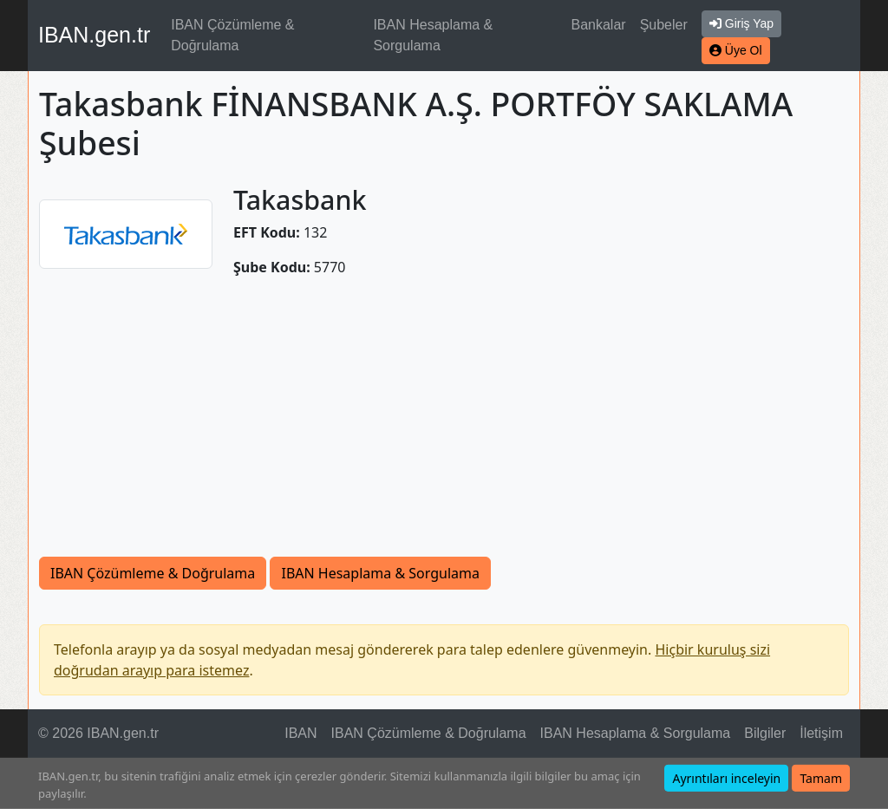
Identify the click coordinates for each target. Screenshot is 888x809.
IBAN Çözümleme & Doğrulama (232, 35)
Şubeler (664, 24)
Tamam (821, 778)
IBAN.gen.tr (94, 35)
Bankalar (598, 24)
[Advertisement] (444, 426)
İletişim (821, 733)
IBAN (300, 733)
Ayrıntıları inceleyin (726, 778)
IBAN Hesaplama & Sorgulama (433, 35)
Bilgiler (765, 733)
